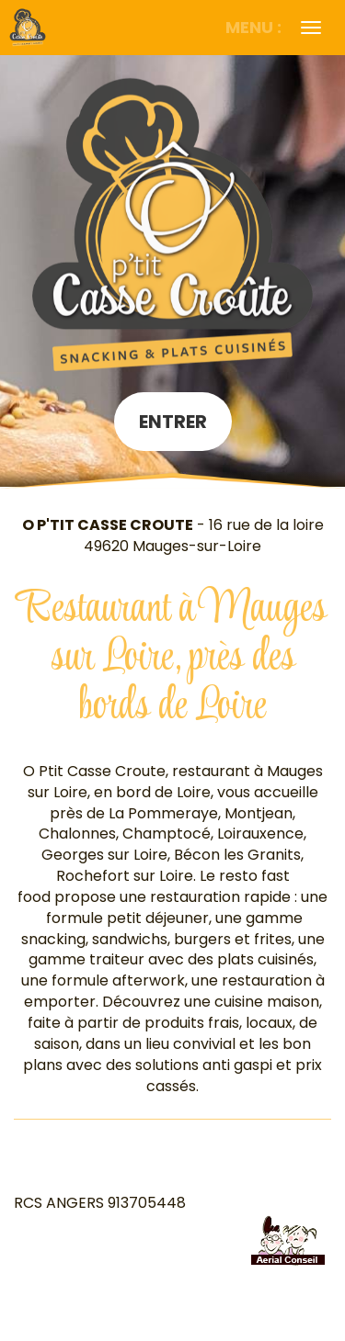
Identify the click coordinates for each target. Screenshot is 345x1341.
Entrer (173, 421)
